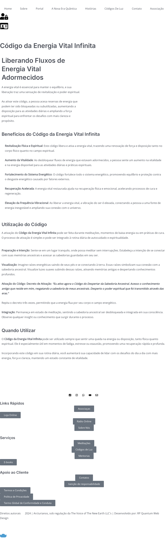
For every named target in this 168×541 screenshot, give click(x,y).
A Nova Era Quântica (64, 8)
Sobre (23, 8)
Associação (157, 8)
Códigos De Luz (114, 8)
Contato (137, 8)
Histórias (90, 8)
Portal (39, 8)
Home (8, 8)
